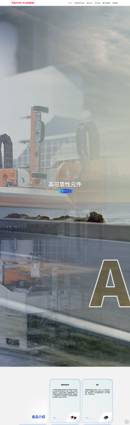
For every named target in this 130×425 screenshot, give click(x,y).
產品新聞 (115, 3)
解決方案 (97, 3)
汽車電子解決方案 (79, 3)
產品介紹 (89, 3)
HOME (70, 3)
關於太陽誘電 (106, 3)
